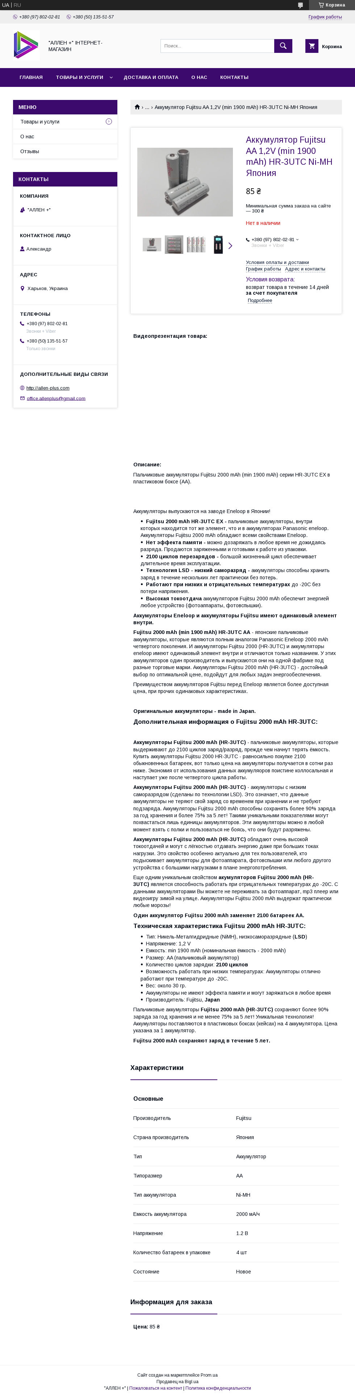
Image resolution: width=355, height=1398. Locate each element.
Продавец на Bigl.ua (177, 1381)
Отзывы (29, 151)
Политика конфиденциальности (218, 1388)
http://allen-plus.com (48, 388)
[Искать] (283, 46)
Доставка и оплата (151, 77)
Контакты (234, 77)
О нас (199, 77)
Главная (31, 77)
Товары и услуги (79, 77)
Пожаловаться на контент (155, 1388)
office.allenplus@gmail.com (56, 398)
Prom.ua (209, 1375)
